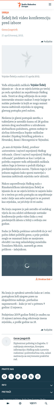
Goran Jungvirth (10, 30)
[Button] (46, 41)
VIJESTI (33, 403)
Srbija (5, 12)
